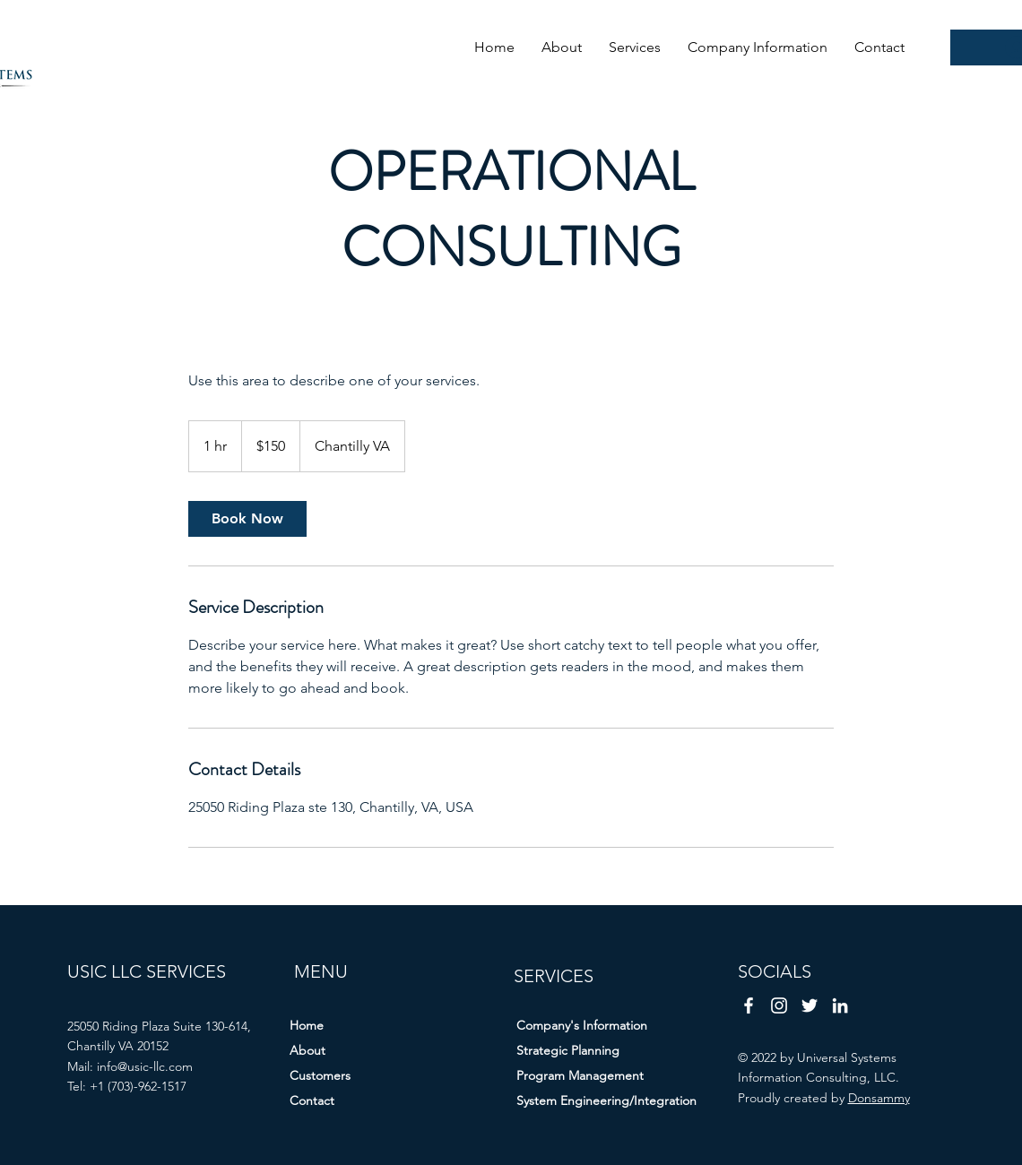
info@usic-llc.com (145, 1066)
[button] (634, 47)
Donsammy (879, 1098)
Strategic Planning (567, 1050)
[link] (247, 519)
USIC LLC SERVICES (146, 971)
